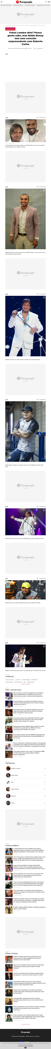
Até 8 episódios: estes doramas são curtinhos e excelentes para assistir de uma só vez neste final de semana (28, 1000)
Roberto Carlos (12, 25)
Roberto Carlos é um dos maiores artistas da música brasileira (22, 359)
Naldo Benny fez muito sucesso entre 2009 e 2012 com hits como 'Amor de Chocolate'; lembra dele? (25, 253)
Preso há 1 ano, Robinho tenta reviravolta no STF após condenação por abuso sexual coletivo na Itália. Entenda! (28, 966)
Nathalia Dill (34, 679)
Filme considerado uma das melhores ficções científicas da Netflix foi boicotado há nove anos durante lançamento (29, 1008)
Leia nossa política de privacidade (25, 1045)
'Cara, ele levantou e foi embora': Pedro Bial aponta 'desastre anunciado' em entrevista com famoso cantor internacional (29, 892)
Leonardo (17, 679)
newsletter (49, 2)
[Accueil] (24, 1)
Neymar (13, 796)
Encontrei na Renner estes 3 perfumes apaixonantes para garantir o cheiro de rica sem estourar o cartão (28, 974)
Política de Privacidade (18, 1036)
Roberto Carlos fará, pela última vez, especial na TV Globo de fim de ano (25, 670)
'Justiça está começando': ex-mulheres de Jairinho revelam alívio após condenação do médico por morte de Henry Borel (28, 991)
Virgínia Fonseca (10, 679)
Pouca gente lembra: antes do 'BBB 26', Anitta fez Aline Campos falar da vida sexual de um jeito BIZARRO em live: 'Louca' (29, 736)
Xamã (12, 803)
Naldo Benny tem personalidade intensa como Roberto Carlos (22, 602)
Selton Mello (14, 775)
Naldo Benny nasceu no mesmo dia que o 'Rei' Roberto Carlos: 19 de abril (24, 465)
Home (6, 25)
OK (25, 1047)
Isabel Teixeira (30, 682)
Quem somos (29, 1036)
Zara (25, 682)
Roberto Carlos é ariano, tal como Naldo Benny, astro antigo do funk (24, 538)
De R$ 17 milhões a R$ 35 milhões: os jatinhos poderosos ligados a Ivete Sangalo (29, 907)
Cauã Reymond (18, 682)
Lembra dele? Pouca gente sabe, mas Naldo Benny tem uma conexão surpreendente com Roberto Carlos (25, 146)
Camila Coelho (9, 682)
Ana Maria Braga (26, 679)
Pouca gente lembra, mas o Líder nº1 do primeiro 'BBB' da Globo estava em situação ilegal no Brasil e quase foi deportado (29, 753)
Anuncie (37, 1036)
